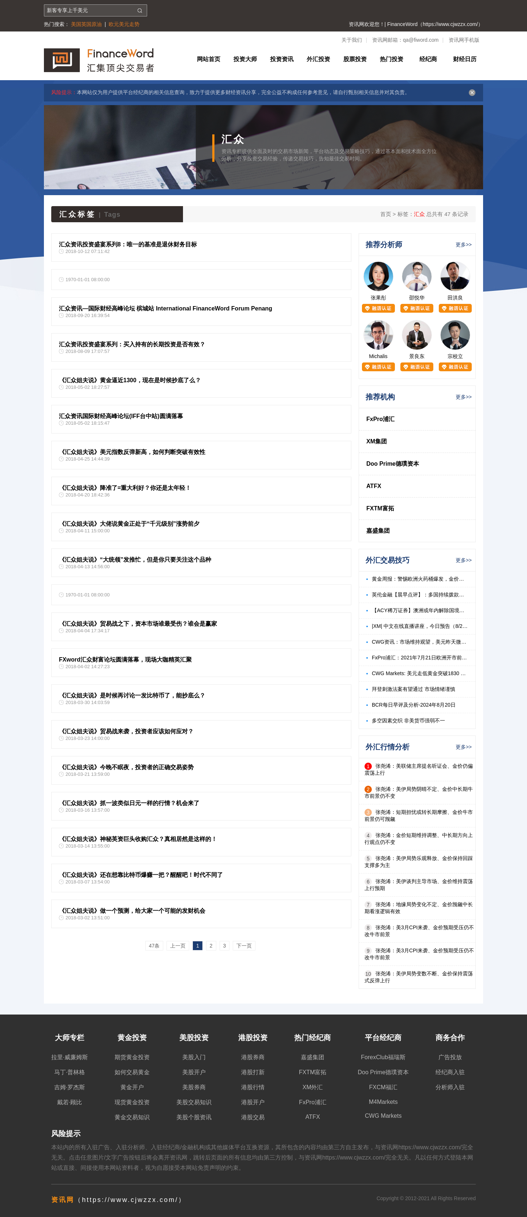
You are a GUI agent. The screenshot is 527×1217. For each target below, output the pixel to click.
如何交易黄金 (132, 1072)
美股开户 (194, 1072)
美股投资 (194, 1038)
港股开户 (253, 1102)
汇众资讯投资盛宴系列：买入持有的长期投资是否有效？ (132, 344)
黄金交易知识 (132, 1117)
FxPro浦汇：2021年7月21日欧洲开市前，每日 (420, 657)
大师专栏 (69, 1038)
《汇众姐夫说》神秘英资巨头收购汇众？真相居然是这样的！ (138, 839)
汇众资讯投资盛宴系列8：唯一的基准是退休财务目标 (128, 244)
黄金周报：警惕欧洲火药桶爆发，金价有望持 (420, 579)
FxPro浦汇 (380, 419)
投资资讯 (282, 59)
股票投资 (355, 59)
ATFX (373, 486)
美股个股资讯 (194, 1117)
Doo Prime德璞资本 (392, 464)
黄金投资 (132, 1038)
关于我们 (351, 40)
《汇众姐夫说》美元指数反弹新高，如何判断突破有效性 (132, 452)
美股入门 (194, 1057)
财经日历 (464, 59)
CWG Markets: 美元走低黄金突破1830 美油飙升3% (420, 673)
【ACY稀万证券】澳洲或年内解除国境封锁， (420, 610)
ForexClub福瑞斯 (383, 1057)
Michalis (378, 356)
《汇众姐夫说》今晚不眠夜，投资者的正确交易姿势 (126, 767)
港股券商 (253, 1057)
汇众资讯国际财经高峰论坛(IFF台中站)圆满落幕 (121, 416)
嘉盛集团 (378, 531)
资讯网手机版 (464, 40)
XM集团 (376, 441)
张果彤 (378, 298)
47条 (154, 946)
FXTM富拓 (380, 508)
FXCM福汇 (383, 1087)
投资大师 (245, 59)
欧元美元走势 (124, 24)
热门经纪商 (312, 1038)
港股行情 (253, 1087)
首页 (385, 214)
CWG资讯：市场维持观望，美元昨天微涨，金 (420, 642)
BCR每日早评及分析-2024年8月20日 (414, 705)
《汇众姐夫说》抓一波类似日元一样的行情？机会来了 (129, 803)
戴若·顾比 (69, 1102)
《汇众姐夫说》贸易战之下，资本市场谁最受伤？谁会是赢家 (138, 624)
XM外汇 (312, 1087)
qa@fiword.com (420, 40)
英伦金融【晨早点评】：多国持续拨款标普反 (420, 595)
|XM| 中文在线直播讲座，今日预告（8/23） (420, 626)
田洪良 (455, 298)
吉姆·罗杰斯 (69, 1087)
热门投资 (391, 59)
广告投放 (450, 1057)
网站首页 (208, 59)
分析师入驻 (450, 1087)
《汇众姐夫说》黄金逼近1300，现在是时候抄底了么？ (130, 380)
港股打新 (253, 1072)
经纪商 (428, 59)
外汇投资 (318, 59)
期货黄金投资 (132, 1057)
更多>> (464, 245)
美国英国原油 (86, 24)
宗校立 (455, 356)
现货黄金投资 (132, 1102)
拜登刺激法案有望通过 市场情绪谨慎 (413, 689)
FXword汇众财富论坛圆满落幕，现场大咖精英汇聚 (125, 659)
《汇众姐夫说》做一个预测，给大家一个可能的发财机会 (132, 911)
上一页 (178, 946)
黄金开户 (132, 1087)
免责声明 (209, 1168)
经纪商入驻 (450, 1072)
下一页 (244, 946)
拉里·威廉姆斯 (69, 1057)
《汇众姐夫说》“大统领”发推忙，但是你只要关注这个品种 (135, 560)
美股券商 (194, 1087)
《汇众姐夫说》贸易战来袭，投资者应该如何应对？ (126, 731)
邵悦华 (417, 298)
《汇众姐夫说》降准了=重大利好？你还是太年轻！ (125, 488)
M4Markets (383, 1102)
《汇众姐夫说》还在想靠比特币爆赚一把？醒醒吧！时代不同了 (141, 875)
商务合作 (450, 1038)
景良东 (417, 356)
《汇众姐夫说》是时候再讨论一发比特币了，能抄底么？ (132, 695)
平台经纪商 (383, 1038)
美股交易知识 (194, 1102)
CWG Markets (383, 1116)
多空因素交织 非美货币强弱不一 (408, 720)
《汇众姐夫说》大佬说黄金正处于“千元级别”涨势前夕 (129, 524)
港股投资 (253, 1038)
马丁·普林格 (69, 1072)
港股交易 (253, 1117)
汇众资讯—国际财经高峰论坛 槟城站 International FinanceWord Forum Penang (165, 308)
